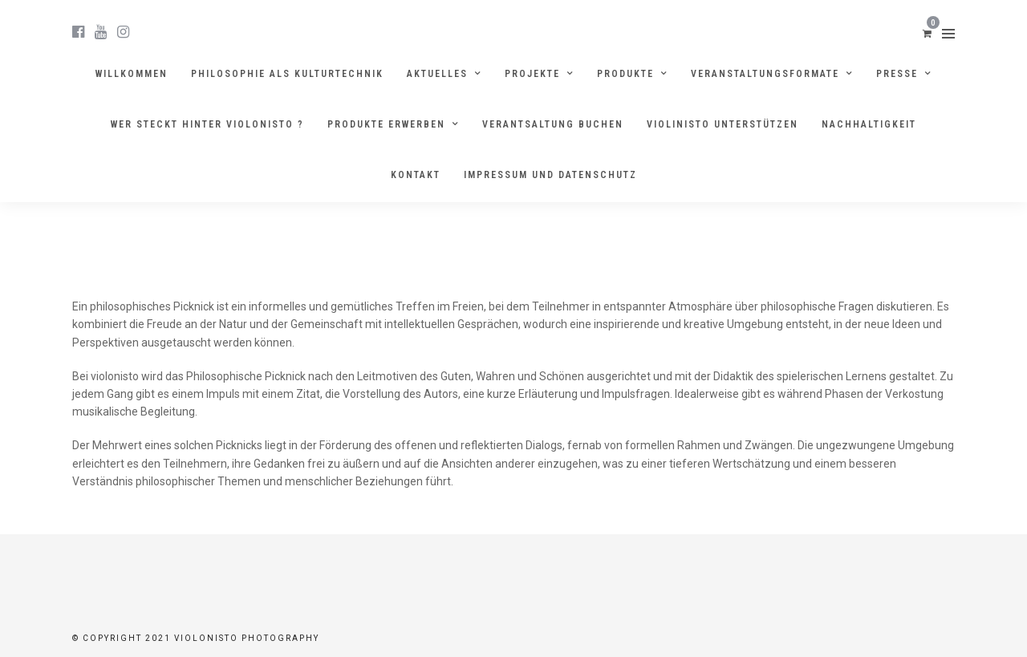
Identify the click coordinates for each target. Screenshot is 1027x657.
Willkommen (131, 73)
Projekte (532, 73)
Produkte (625, 73)
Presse (897, 73)
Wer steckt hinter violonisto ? (207, 124)
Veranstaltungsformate (765, 73)
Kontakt (415, 174)
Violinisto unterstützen (722, 124)
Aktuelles (437, 73)
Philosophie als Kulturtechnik (287, 73)
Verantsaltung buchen (552, 124)
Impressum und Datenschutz (550, 174)
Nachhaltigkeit (869, 124)
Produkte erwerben (386, 124)
